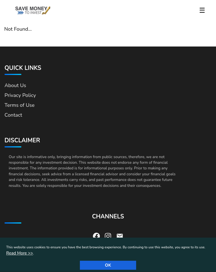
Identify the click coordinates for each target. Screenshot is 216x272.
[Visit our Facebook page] (96, 235)
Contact (13, 115)
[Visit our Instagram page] (108, 235)
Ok (108, 265)
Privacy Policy (20, 95)
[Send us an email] (119, 235)
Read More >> (19, 253)
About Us (15, 85)
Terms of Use (19, 105)
